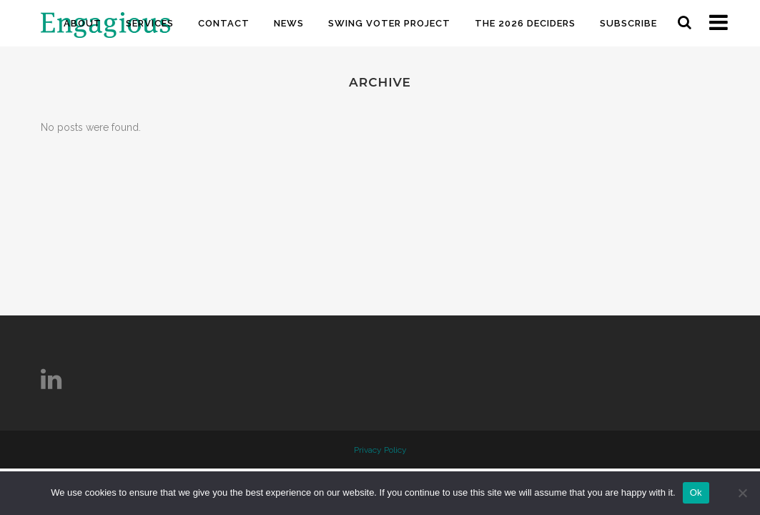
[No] (742, 493)
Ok (696, 492)
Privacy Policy (380, 450)
